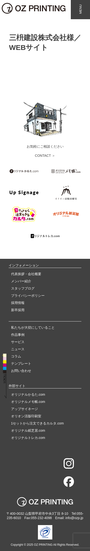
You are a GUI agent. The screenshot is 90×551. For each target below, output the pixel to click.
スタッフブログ (23, 288)
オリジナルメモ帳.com (28, 402)
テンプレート (21, 363)
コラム (16, 356)
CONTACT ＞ (45, 155)
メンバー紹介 (21, 281)
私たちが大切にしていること (33, 327)
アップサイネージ (24, 409)
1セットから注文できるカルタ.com (37, 423)
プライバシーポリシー (28, 295)
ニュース (17, 349)
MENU (80, 9)
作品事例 (17, 335)
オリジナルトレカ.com (28, 438)
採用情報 (17, 303)
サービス (17, 342)
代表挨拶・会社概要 (26, 274)
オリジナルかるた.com (28, 394)
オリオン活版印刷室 (26, 416)
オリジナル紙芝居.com (28, 430)
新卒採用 (17, 310)
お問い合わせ (21, 371)
